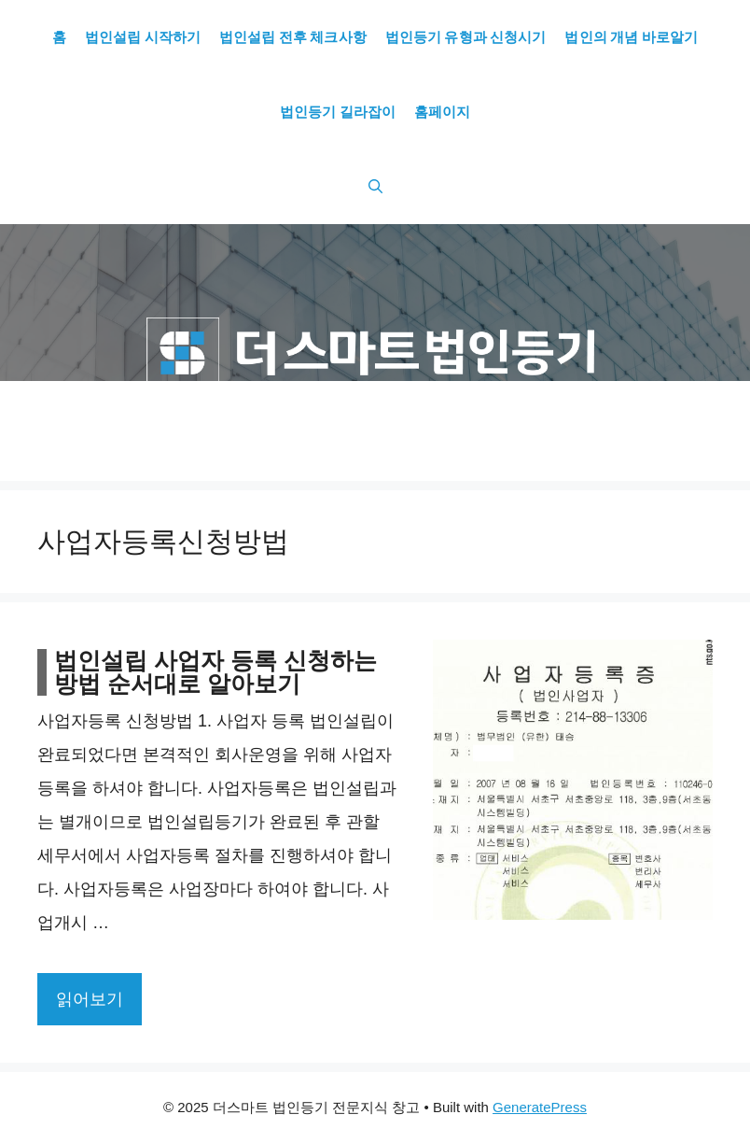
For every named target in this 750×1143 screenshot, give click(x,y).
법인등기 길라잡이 (338, 112)
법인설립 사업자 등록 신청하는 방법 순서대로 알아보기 (215, 672)
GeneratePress (540, 1107)
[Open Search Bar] (375, 186)
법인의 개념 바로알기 (631, 37)
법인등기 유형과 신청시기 (466, 37)
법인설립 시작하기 (143, 37)
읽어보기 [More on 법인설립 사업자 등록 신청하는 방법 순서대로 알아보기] (89, 999)
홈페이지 (442, 112)
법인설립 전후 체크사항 (293, 37)
